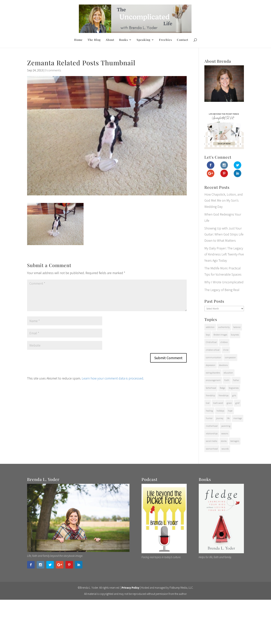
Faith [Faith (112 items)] (226, 380)
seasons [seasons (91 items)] (224, 433)
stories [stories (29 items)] (224, 441)
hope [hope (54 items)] (230, 410)
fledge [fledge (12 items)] (222, 387)
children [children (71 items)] (224, 342)
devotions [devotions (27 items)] (223, 365)
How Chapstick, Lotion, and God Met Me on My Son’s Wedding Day (223, 200)
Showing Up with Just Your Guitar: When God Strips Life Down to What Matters (224, 234)
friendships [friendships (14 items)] (223, 395)
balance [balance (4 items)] (237, 327)
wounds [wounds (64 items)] (225, 448)
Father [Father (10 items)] (236, 380)
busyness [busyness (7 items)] (235, 334)
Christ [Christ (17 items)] (225, 349)
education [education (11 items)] (228, 372)
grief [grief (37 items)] (237, 403)
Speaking (143, 40)
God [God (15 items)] (207, 403)
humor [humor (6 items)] (209, 418)
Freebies (165, 40)
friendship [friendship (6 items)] (210, 395)
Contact (182, 40)
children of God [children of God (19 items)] (212, 349)
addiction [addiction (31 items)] (210, 327)
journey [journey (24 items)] (219, 418)
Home (78, 40)
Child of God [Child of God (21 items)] (211, 342)
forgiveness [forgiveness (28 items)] (234, 387)
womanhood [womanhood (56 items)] (212, 448)
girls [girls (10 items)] (234, 395)
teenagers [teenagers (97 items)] (234, 441)
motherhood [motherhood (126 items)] (212, 425)
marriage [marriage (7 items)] (237, 418)
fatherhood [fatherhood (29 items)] (211, 387)
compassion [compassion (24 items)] (230, 357)
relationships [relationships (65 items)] (212, 433)
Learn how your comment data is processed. (113, 378)
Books (123, 40)
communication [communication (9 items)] (213, 357)
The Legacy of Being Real (221, 290)
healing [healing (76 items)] (209, 410)
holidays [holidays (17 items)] (220, 410)
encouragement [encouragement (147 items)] (213, 380)
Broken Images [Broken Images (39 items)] (220, 334)
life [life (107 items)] (228, 418)
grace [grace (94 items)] (229, 403)
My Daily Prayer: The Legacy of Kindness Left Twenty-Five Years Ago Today (224, 254)
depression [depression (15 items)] (210, 365)
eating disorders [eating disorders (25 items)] (213, 372)
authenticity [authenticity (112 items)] (224, 327)
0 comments (53, 70)
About (110, 40)
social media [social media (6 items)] (211, 441)
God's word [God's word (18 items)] (218, 403)
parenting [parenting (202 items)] (225, 425)
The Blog (94, 40)
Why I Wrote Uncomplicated (224, 282)
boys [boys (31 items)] (208, 334)
